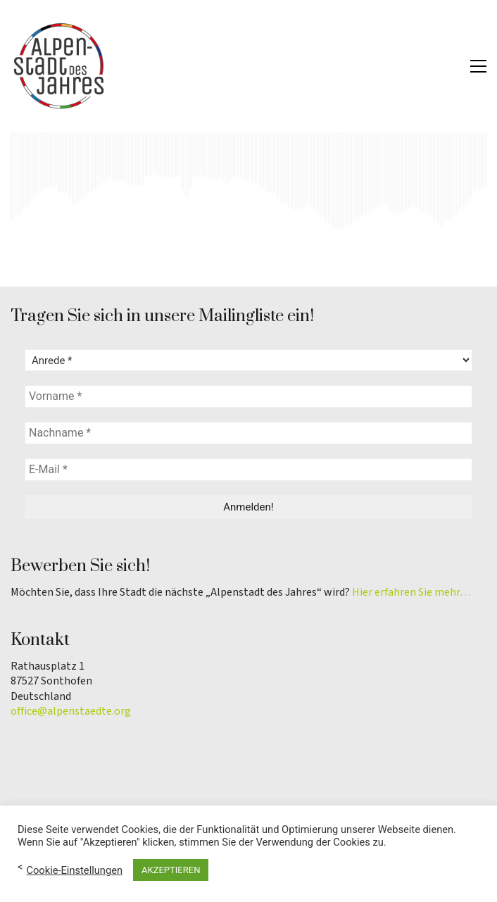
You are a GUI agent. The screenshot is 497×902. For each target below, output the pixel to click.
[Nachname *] (248, 433)
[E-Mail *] (248, 469)
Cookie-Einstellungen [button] (74, 870)
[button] (478, 66)
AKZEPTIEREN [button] (170, 870)
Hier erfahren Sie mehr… (411, 592)
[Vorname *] (248, 396)
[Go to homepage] (60, 66)
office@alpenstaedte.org (71, 711)
